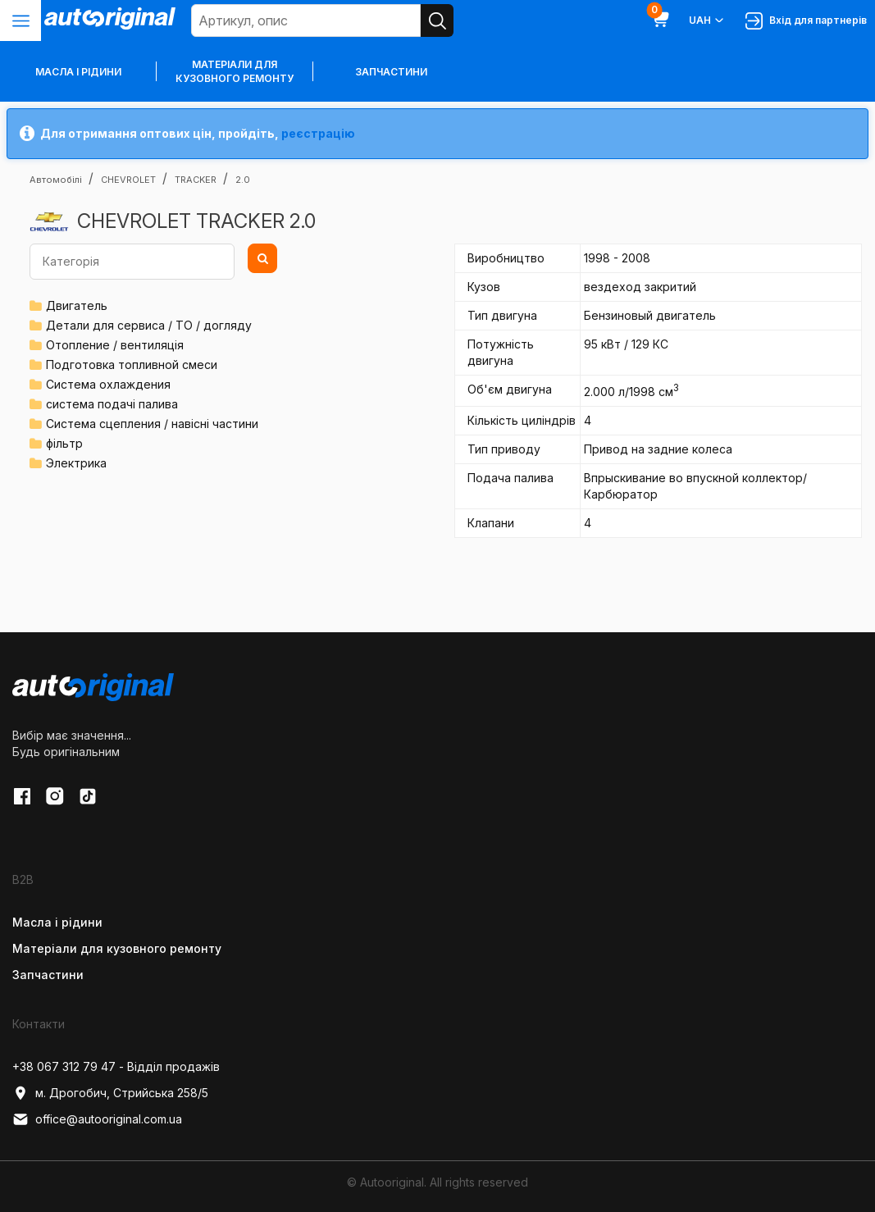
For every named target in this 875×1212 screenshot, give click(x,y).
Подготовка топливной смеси (131, 364)
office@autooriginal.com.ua (97, 1119)
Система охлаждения (108, 384)
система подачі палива (112, 404)
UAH (707, 20)
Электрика (76, 463)
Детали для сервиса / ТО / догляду (149, 325)
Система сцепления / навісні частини (152, 424)
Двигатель (76, 305)
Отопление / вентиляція (115, 345)
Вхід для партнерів (806, 21)
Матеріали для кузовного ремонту (234, 71)
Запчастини (391, 72)
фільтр (64, 443)
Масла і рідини (57, 922)
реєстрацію (318, 133)
